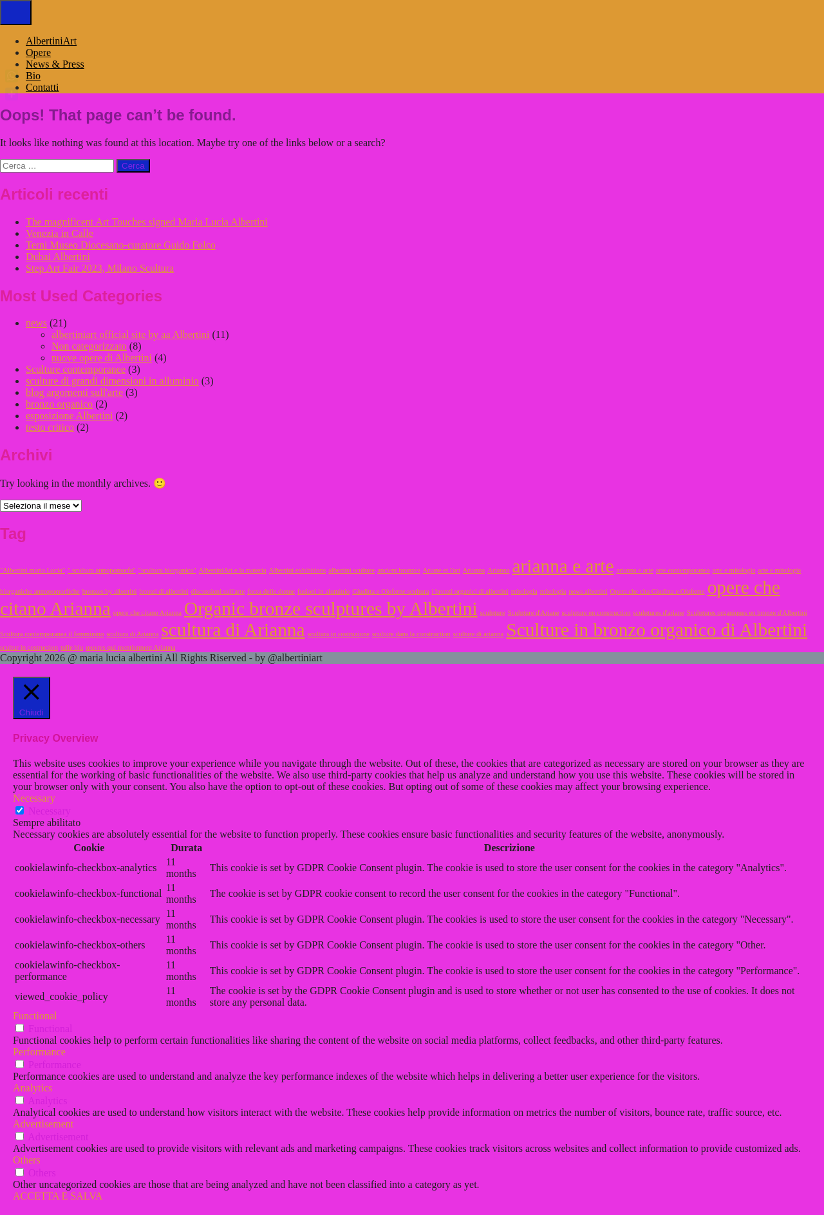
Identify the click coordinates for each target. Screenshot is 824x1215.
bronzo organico (59, 404)
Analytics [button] (32, 1087)
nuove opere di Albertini (102, 357)
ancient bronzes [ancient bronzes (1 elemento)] (398, 570)
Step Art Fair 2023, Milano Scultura (100, 268)
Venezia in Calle (59, 233)
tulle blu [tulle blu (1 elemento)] (72, 647)
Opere (38, 52)
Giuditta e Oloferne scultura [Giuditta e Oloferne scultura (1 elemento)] (390, 591)
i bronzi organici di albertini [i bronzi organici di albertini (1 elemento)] (469, 591)
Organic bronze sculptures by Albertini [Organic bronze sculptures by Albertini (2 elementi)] (331, 608)
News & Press (55, 64)
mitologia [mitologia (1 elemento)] (524, 591)
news (36, 322)
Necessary (49, 810)
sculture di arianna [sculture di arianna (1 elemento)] (478, 633)
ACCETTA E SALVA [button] (57, 1196)
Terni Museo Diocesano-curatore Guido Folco (121, 245)
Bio (33, 75)
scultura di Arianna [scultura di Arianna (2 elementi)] (232, 629)
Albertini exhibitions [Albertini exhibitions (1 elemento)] (297, 570)
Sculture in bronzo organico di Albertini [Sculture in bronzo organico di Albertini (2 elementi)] (656, 629)
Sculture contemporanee (76, 369)
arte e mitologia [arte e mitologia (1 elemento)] (734, 570)
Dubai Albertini (58, 256)
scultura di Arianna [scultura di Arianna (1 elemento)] (132, 633)
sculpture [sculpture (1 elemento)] (492, 612)
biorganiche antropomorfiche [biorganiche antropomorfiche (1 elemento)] (40, 591)
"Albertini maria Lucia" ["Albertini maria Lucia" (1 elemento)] (32, 570)
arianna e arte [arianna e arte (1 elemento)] (634, 570)
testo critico (50, 427)
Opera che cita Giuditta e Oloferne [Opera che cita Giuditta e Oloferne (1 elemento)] (657, 591)
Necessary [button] (34, 798)
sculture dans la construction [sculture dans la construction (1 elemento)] (411, 633)
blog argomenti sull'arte (74, 392)
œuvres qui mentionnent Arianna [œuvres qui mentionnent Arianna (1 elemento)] (130, 647)
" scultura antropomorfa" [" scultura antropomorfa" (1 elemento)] (102, 570)
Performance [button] (39, 1051)
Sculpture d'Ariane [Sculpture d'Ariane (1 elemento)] (533, 612)
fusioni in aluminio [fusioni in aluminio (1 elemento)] (323, 591)
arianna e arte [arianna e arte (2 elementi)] (563, 566)
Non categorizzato (89, 346)
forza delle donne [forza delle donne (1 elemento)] (271, 591)
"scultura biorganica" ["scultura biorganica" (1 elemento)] (167, 570)
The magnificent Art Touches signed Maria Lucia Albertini (147, 221)
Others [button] (27, 1159)
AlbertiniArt (51, 40)
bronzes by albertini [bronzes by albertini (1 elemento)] (109, 591)
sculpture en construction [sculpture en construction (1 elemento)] (595, 612)
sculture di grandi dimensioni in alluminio (112, 380)
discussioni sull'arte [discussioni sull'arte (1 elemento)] (218, 591)
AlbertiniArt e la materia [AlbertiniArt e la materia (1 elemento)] (233, 570)
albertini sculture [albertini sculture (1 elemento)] (351, 570)
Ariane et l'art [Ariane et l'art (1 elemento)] (441, 570)
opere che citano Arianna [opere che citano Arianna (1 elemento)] (147, 612)
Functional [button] (35, 1015)
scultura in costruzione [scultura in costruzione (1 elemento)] (339, 633)
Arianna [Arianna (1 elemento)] (474, 570)
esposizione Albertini (69, 415)
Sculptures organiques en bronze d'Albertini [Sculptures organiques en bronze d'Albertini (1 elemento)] (747, 612)
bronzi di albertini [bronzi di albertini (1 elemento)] (163, 591)
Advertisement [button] (43, 1123)
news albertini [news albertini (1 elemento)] (588, 591)
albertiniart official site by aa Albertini (130, 334)
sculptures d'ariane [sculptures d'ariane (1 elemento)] (658, 612)
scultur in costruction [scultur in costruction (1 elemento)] (29, 647)
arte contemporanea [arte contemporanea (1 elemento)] (683, 570)
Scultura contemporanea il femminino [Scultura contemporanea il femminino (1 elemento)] (52, 633)
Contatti (42, 87)
